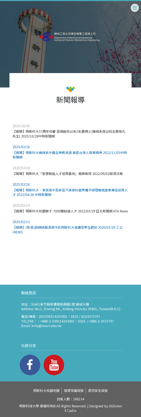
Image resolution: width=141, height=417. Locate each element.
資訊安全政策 (98, 390)
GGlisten (115, 405)
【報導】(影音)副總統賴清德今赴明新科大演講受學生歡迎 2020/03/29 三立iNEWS (68, 229)
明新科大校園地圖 (46, 390)
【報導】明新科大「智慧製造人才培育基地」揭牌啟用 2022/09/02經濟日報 (68, 173)
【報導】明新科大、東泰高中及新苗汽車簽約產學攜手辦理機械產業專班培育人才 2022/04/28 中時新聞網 (70, 192)
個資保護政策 (74, 390)
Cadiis (71, 410)
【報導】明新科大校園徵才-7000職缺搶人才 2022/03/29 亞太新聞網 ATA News (70, 210)
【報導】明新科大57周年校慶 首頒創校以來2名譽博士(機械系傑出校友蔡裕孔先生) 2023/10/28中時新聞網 (69, 133)
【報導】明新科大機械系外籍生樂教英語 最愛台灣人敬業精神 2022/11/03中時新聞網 (70, 155)
